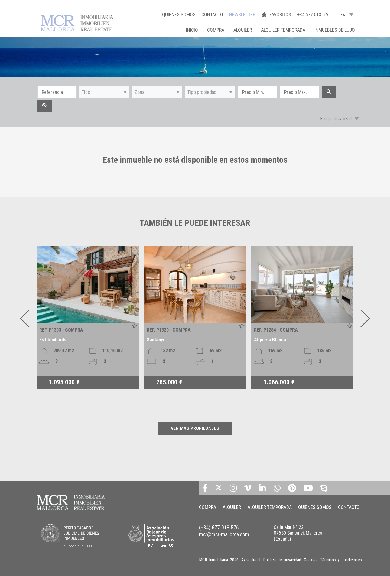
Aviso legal (250, 559)
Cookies (310, 559)
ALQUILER (242, 30)
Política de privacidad (282, 559)
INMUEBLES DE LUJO (334, 30)
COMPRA (215, 30)
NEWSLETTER (242, 14)
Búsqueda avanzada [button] (336, 118)
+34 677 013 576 (313, 14)
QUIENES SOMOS (179, 14)
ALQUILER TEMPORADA (283, 30)
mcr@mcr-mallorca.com (224, 534)
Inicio (192, 30)
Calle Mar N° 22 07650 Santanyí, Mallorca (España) (298, 533)
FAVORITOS (276, 14)
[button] (104, 92)
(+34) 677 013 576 (219, 527)
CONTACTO (212, 14)
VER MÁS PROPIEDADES (195, 428)
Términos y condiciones (341, 559)
